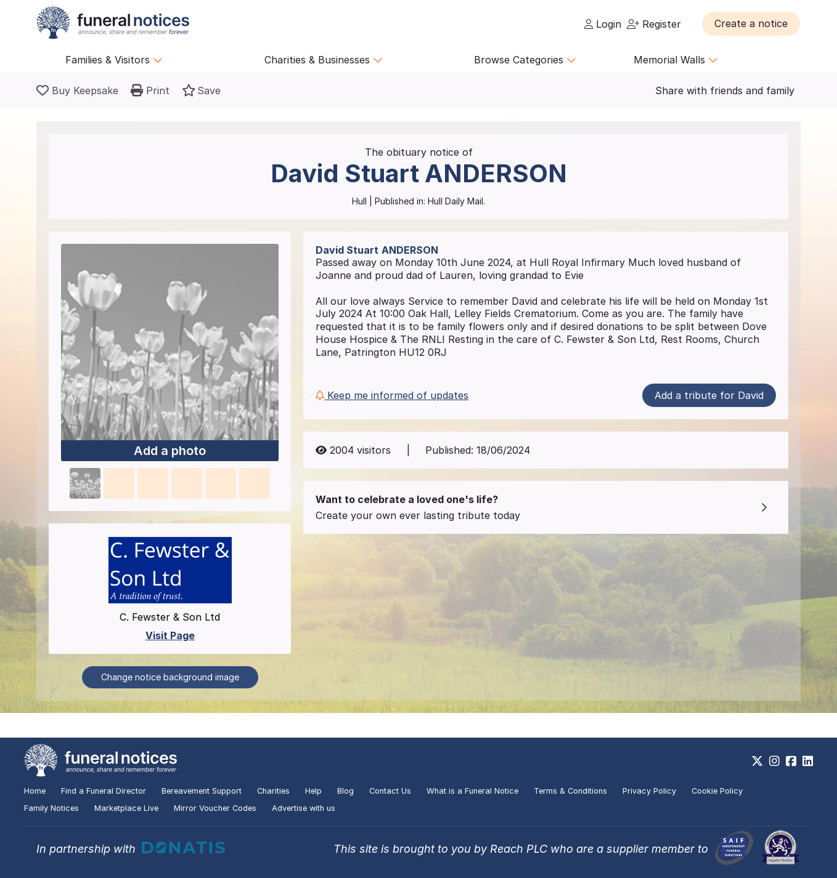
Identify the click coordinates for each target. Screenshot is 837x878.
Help (313, 790)
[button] (751, 23)
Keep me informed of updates (392, 395)
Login (602, 24)
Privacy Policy (649, 790)
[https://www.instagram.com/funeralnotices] (774, 761)
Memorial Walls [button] (676, 60)
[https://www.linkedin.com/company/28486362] (807, 761)
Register (654, 24)
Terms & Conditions (570, 790)
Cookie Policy (717, 790)
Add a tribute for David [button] (709, 395)
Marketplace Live (126, 808)
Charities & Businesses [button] (323, 60)
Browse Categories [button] (525, 60)
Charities (273, 790)
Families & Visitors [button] (114, 60)
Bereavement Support (201, 790)
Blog (345, 790)
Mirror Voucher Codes (215, 808)
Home (35, 790)
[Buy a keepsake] (77, 90)
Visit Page (170, 635)
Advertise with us (303, 808)
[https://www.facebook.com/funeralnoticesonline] (791, 761)
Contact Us (390, 790)
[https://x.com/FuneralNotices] (757, 761)
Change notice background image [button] (170, 677)
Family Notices (51, 808)
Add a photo (170, 451)
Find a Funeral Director (103, 790)
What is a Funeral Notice (472, 790)
